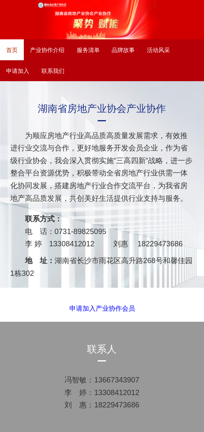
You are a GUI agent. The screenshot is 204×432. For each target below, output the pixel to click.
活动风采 (158, 50)
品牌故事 (123, 50)
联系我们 (52, 71)
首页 (12, 50)
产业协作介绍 (47, 50)
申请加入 (17, 71)
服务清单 (88, 50)
